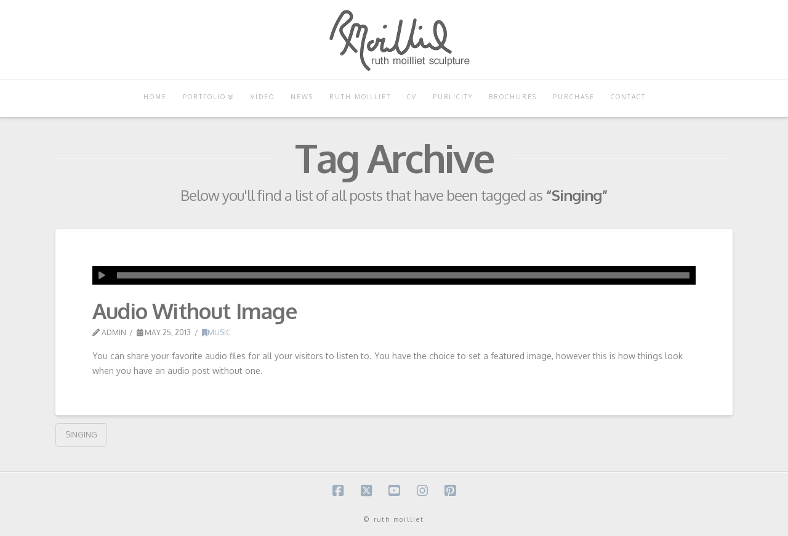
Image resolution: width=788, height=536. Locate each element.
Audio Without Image (194, 310)
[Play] (101, 275)
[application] (394, 275)
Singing (81, 434)
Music (216, 332)
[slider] (403, 275)
